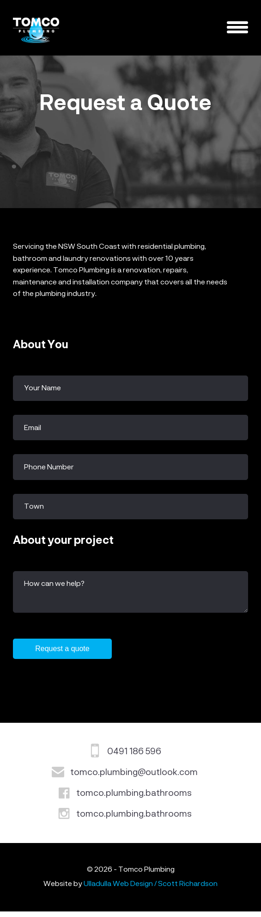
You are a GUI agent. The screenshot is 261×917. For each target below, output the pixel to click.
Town (34, 507)
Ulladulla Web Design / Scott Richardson (151, 889)
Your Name (42, 388)
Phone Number (49, 467)
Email (32, 428)
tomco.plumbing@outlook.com (134, 778)
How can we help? (54, 584)
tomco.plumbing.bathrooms (134, 798)
